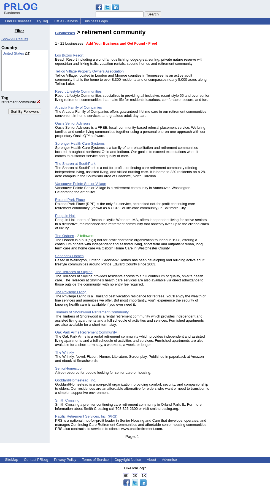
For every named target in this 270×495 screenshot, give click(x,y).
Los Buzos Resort (69, 55)
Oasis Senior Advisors (72, 123)
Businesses (65, 33)
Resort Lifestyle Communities (78, 91)
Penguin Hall (65, 216)
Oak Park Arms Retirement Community (86, 332)
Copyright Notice (128, 460)
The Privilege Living (70, 292)
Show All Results (14, 39)
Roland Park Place (70, 200)
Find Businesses (18, 21)
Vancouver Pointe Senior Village (80, 184)
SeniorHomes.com (70, 368)
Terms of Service (95, 460)
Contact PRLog (36, 460)
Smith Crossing (67, 400)
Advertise (169, 460)
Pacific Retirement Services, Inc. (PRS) (86, 416)
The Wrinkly (64, 352)
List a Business (66, 21)
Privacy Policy (65, 460)
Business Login (95, 21)
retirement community (20, 102)
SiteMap (11, 460)
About (151, 460)
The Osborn (64, 236)
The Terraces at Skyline (74, 272)
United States (13, 53)
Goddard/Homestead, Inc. (75, 380)
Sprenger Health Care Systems (80, 143)
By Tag (42, 21)
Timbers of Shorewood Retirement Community (92, 312)
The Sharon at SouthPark (75, 164)
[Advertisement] (242, 111)
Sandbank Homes (69, 256)
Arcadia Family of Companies (78, 107)
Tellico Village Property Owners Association (89, 71)
